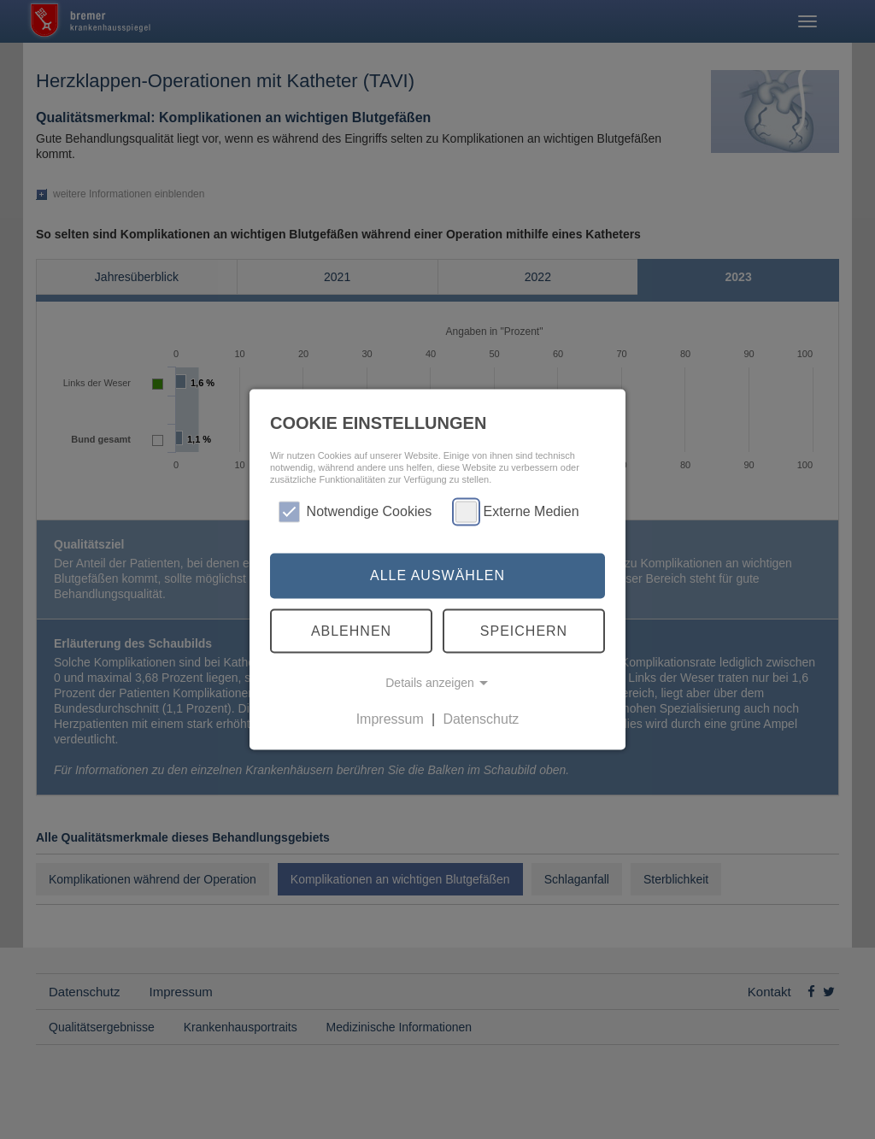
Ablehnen (351, 630)
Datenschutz (481, 719)
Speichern (523, 630)
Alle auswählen (437, 575)
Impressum (390, 719)
